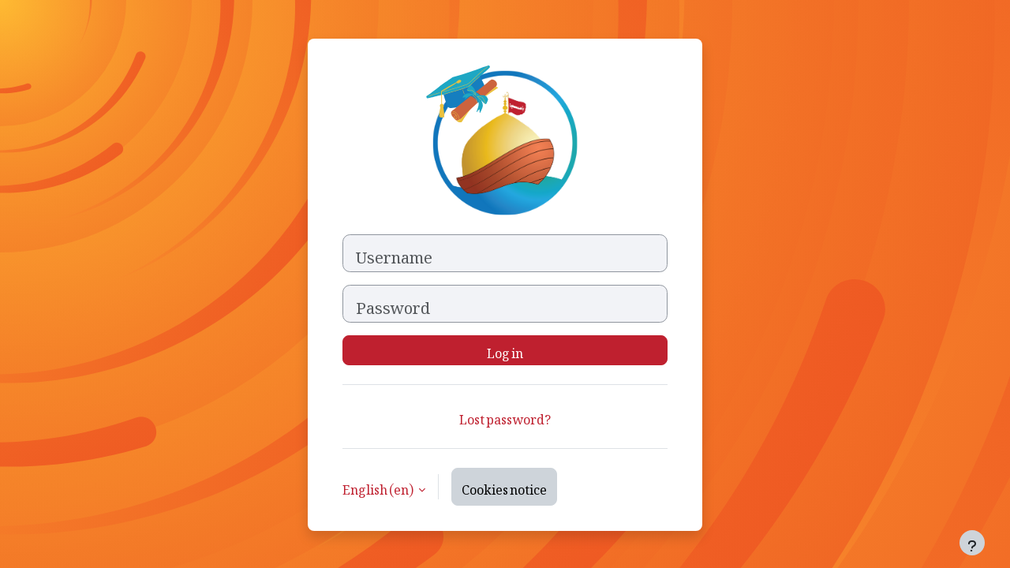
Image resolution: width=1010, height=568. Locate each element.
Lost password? (505, 416)
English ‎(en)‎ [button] (378, 486)
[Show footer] (972, 542)
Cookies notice (504, 487)
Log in (505, 350)
